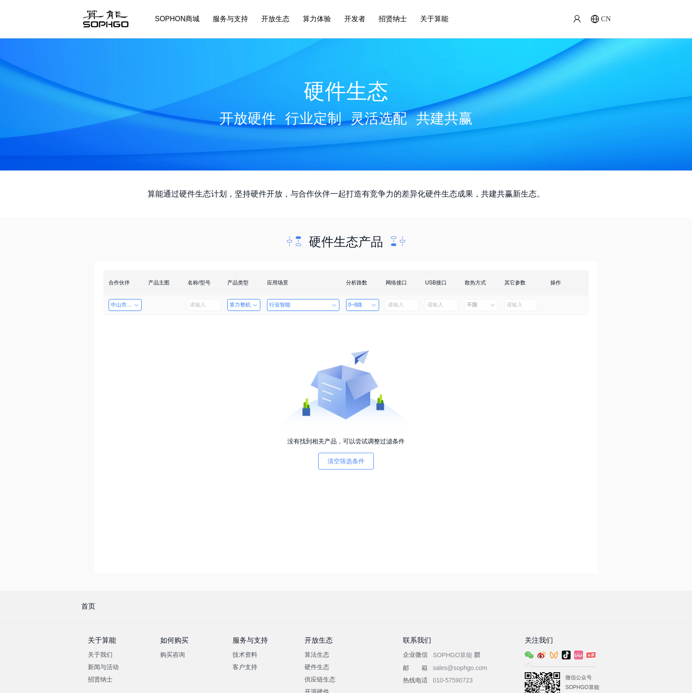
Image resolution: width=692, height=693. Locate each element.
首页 (88, 606)
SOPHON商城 (177, 19)
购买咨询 (172, 654)
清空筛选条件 (346, 461)
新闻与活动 (103, 666)
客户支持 (245, 666)
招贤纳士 (393, 19)
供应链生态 (320, 679)
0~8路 (362, 305)
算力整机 (243, 305)
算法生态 (317, 654)
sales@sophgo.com (460, 667)
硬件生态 (317, 666)
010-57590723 (453, 680)
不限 (481, 305)
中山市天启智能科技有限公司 (126, 305)
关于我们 (100, 654)
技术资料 (245, 654)
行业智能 (303, 305)
